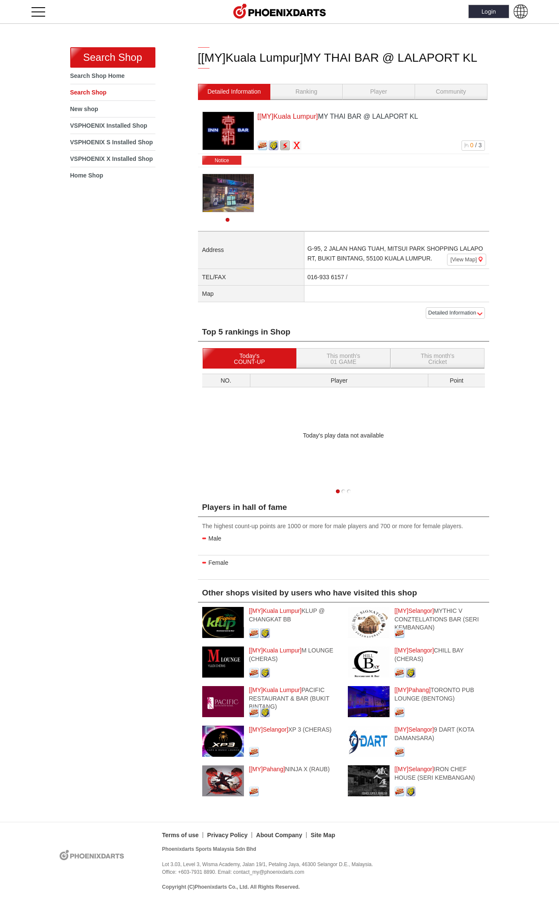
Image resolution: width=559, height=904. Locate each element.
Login (489, 11)
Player (378, 91)
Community (451, 91)
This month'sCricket (437, 358)
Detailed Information (234, 91)
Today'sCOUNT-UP (249, 358)
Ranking (306, 91)
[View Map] (466, 260)
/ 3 (473, 145)
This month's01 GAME (343, 358)
